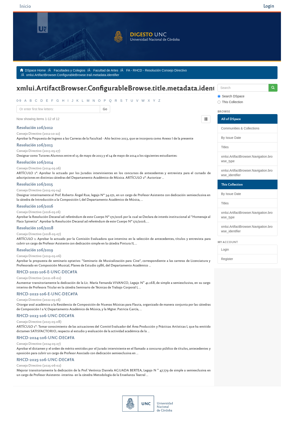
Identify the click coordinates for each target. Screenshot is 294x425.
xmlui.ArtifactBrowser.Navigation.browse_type (247, 159)
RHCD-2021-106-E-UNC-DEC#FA (46, 271)
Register (227, 259)
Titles (225, 147)
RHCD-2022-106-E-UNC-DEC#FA (47, 293)
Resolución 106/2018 (34, 227)
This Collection (230, 102)
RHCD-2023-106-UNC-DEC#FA (45, 315)
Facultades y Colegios (69, 70)
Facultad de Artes (105, 70)
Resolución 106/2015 (34, 183)
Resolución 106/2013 (34, 144)
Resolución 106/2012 (34, 127)
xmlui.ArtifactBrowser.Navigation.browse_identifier (247, 173)
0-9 (18, 100)
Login (225, 249)
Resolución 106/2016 (34, 205)
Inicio (25, 6)
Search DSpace (231, 96)
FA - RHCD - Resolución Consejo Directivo (156, 70)
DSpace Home (35, 70)
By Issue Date (231, 138)
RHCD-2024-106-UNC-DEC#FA (45, 337)
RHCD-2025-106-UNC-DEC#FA (45, 359)
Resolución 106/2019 (34, 249)
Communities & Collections (240, 128)
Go (105, 109)
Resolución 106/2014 (34, 162)
